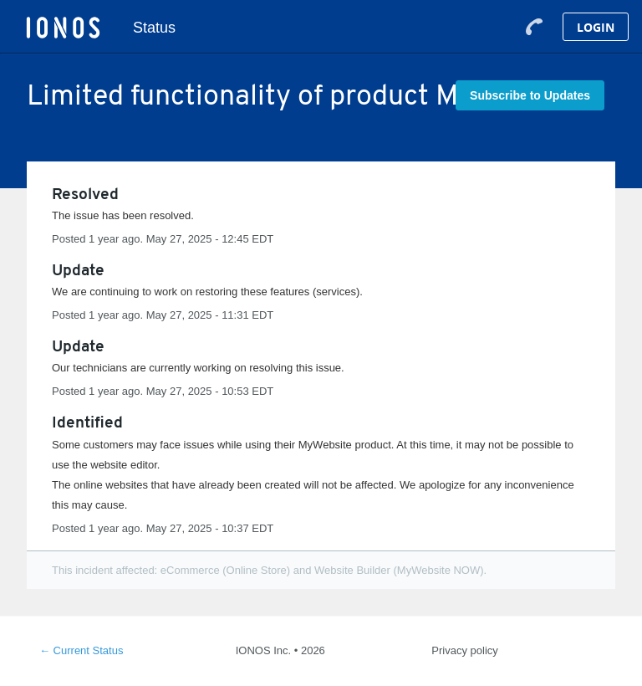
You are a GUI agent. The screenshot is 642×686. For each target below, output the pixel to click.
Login (595, 27)
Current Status (81, 650)
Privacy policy (464, 650)
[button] (530, 95)
